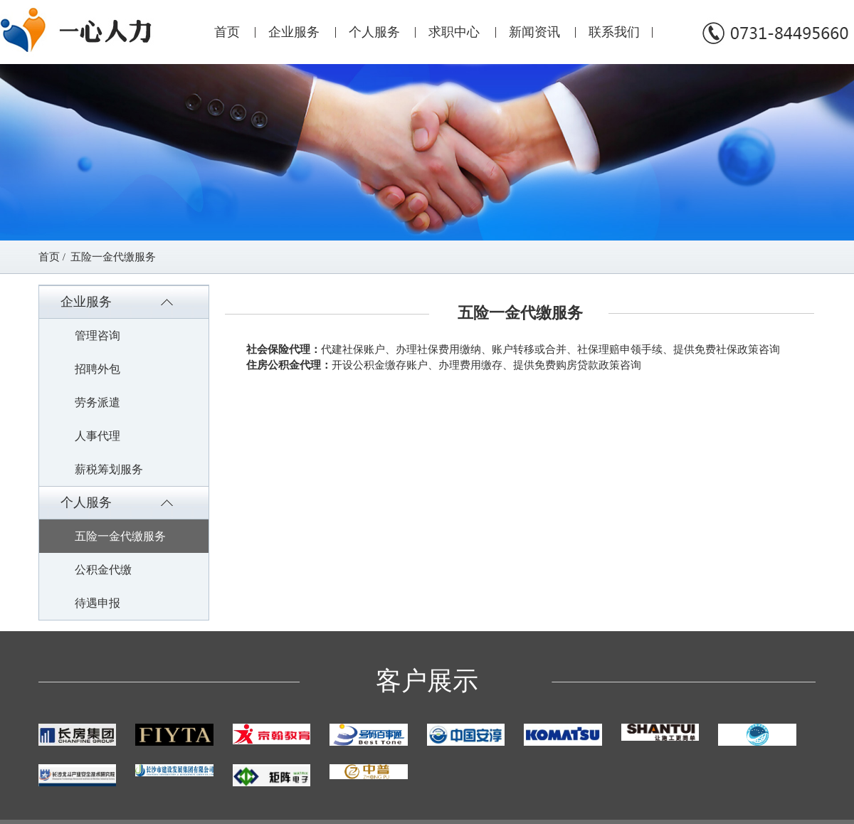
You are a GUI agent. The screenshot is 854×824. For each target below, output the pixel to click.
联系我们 (614, 32)
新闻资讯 (534, 32)
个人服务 (374, 32)
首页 (227, 32)
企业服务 (294, 32)
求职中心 (454, 32)
